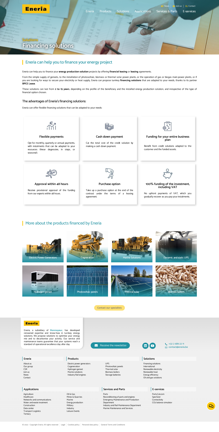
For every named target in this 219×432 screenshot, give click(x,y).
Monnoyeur (56, 330)
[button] (89, 11)
